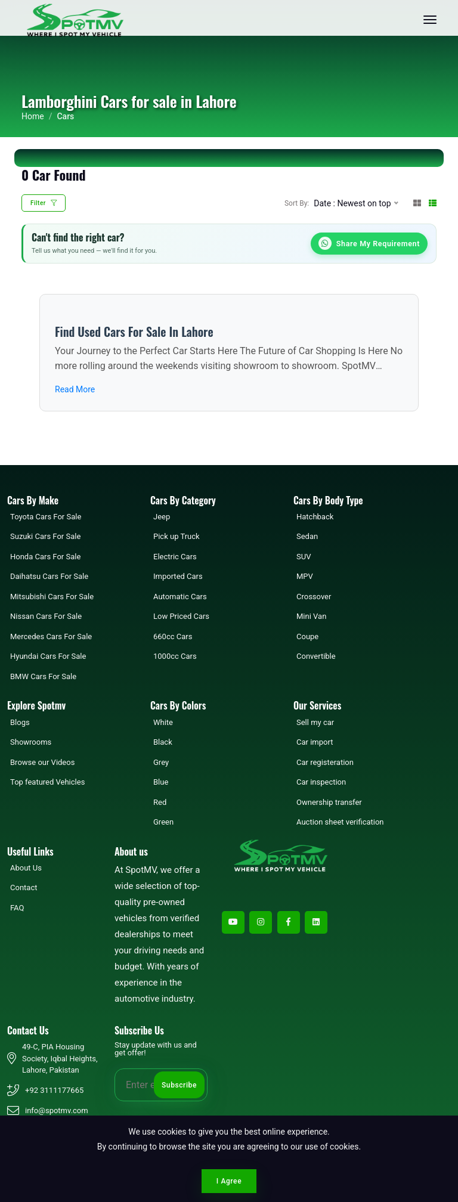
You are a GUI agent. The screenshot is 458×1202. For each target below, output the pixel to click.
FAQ (17, 908)
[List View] (433, 203)
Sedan (307, 537)
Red (159, 802)
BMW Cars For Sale (43, 677)
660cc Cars (172, 637)
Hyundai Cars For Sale (48, 657)
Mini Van (311, 617)
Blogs (20, 722)
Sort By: (296, 203)
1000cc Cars (175, 657)
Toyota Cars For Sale (45, 517)
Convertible (316, 657)
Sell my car (315, 722)
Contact (23, 888)
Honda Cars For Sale (45, 557)
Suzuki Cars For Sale (45, 537)
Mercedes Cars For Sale (51, 637)
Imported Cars (178, 577)
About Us (26, 869)
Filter (43, 203)
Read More (75, 390)
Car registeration (325, 762)
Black (162, 743)
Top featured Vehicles (47, 783)
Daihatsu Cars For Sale (49, 577)
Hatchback (314, 517)
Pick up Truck (176, 537)
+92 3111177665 (54, 1091)
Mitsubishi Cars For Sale (52, 597)
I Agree (229, 1181)
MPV (304, 577)
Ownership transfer (329, 802)
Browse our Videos (42, 762)
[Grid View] (417, 203)
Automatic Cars (180, 597)
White (163, 722)
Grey (161, 762)
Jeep (161, 517)
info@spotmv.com (56, 1111)
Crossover (313, 597)
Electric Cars (175, 557)
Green (163, 823)
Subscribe (179, 1086)
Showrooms (30, 743)
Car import (314, 743)
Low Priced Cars (181, 617)
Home (32, 116)
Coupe (307, 637)
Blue (160, 783)
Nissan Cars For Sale (46, 617)
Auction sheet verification (340, 823)
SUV (303, 557)
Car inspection (321, 783)
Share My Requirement (366, 243)
